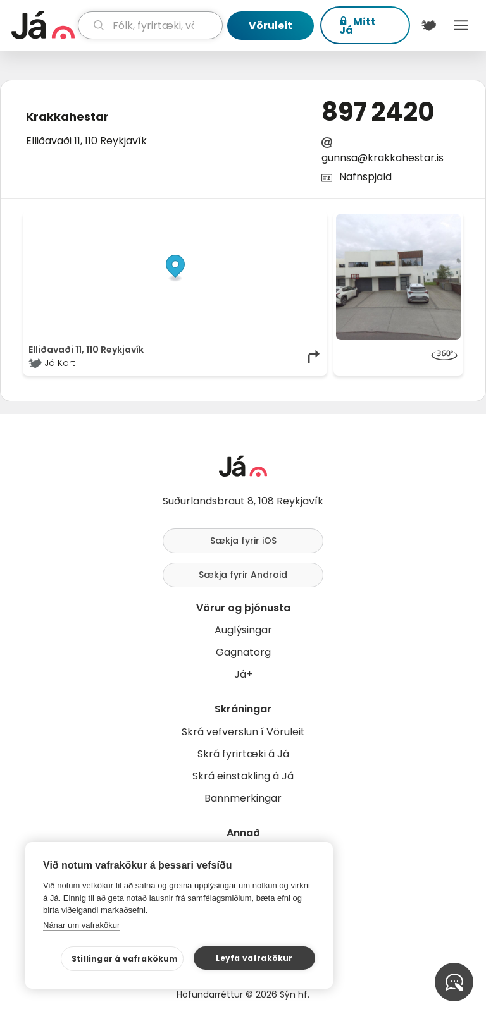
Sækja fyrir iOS (243, 540)
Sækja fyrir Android (243, 574)
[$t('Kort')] (428, 25)
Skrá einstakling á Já (243, 776)
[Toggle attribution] (310, 227)
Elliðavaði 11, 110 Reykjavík (86, 140)
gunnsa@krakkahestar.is (382, 157)
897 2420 (378, 112)
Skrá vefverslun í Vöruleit (243, 731)
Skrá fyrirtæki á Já (243, 754)
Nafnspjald (365, 176)
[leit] (150, 25)
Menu (461, 25)
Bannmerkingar (243, 798)
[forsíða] (43, 25)
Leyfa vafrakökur (254, 958)
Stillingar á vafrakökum (125, 958)
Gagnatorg (243, 652)
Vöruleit (270, 25)
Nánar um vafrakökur (81, 925)
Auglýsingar (243, 630)
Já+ (243, 674)
